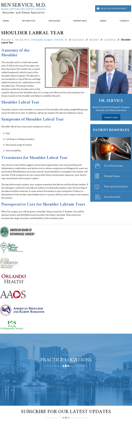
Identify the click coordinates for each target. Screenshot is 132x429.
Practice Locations (66, 360)
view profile (111, 117)
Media (103, 21)
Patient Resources (111, 130)
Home (6, 21)
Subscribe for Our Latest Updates (66, 412)
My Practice (28, 21)
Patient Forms (112, 176)
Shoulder (94, 39)
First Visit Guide (113, 165)
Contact (124, 21)
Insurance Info (112, 196)
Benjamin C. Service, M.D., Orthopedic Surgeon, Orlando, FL (34, 39)
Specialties (54, 21)
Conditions (110, 39)
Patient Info (80, 21)
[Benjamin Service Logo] (23, 8)
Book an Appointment (114, 8)
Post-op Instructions (116, 186)
